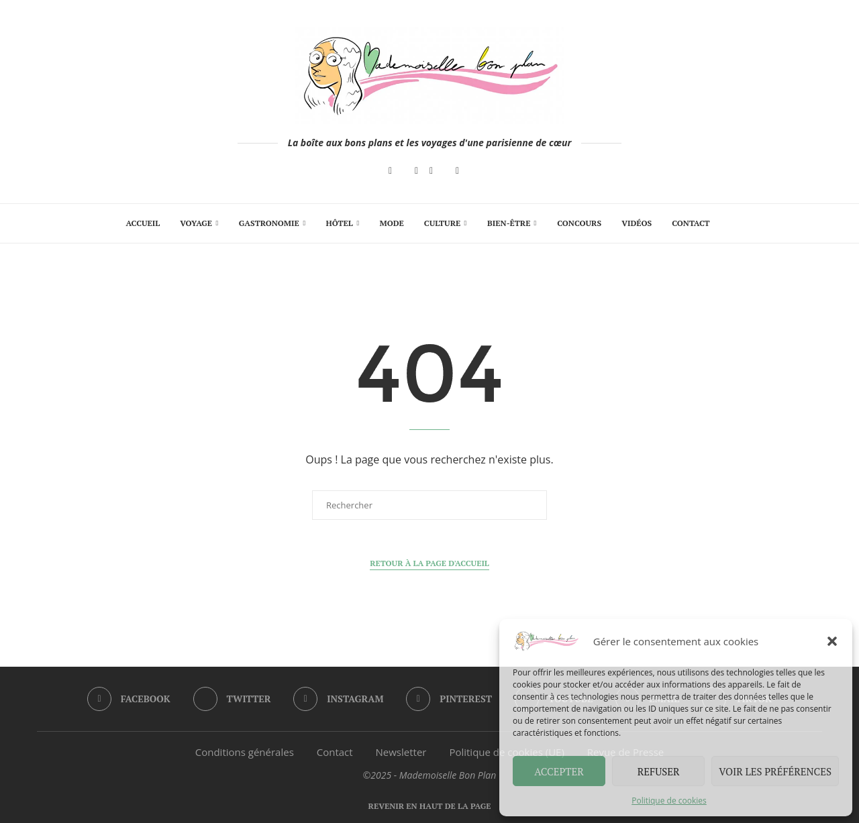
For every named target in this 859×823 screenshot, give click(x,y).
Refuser (659, 771)
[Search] (727, 223)
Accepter (559, 771)
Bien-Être (508, 223)
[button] (832, 641)
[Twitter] (232, 699)
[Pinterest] (431, 171)
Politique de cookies (669, 800)
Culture (442, 223)
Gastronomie (269, 223)
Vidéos (636, 223)
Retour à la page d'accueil (429, 563)
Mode (392, 223)
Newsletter (401, 752)
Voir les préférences (775, 771)
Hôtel (338, 223)
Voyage (196, 223)
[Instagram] (416, 171)
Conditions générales (244, 752)
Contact (690, 223)
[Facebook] (390, 171)
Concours (579, 223)
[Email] (457, 171)
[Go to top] (429, 805)
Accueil (142, 223)
